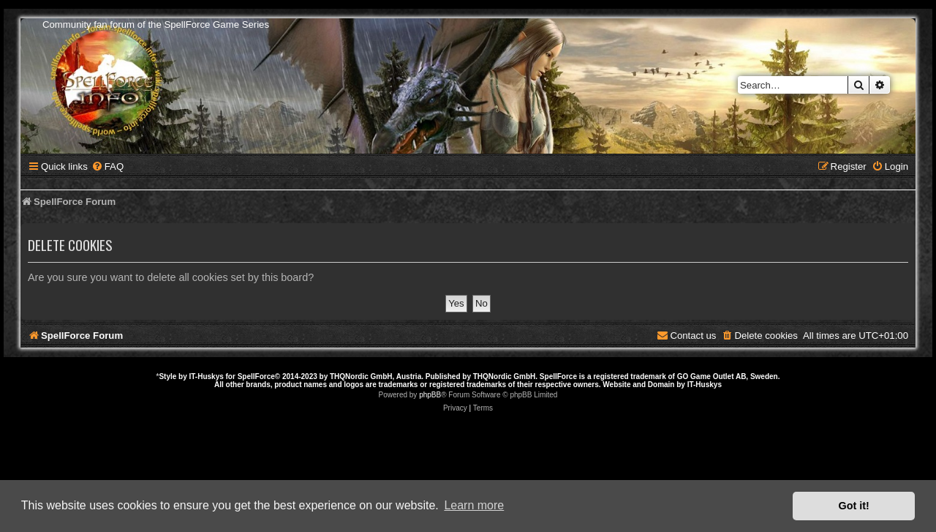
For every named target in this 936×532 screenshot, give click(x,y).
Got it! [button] (854, 506)
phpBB (430, 395)
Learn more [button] (474, 505)
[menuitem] (107, 166)
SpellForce (256, 376)
